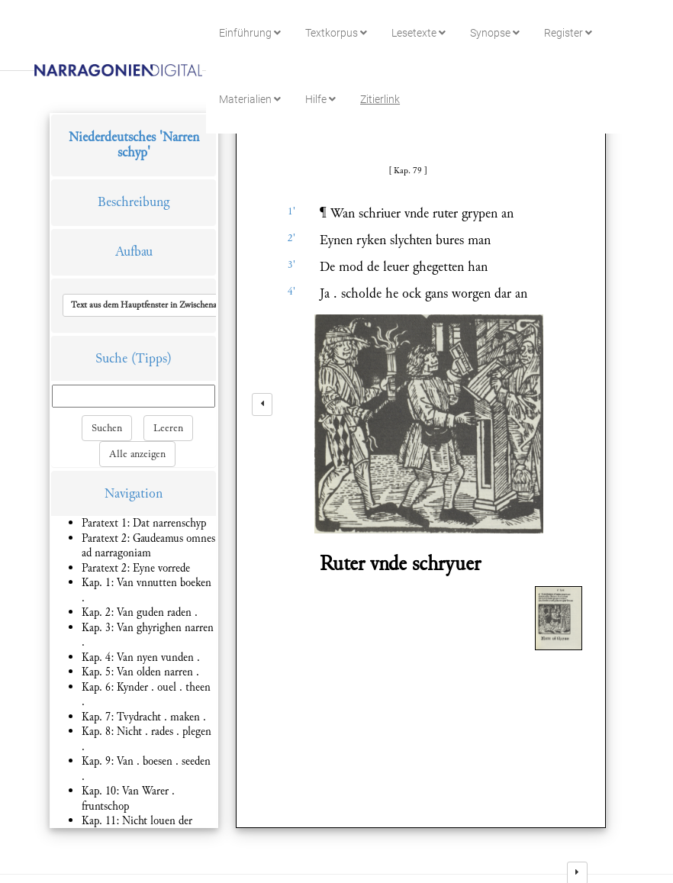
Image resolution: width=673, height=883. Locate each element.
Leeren (168, 428)
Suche (111, 358)
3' (291, 264)
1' (291, 211)
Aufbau (134, 251)
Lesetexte (418, 33)
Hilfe (320, 99)
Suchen (107, 428)
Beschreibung (133, 201)
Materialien (250, 99)
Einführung (250, 33)
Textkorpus (336, 33)
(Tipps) (151, 358)
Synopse (495, 33)
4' (291, 291)
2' (291, 238)
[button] (170, 305)
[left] (262, 404)
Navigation (134, 493)
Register (568, 33)
